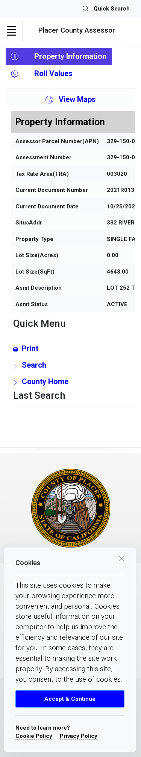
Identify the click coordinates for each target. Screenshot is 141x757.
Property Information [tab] (58, 57)
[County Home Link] (74, 381)
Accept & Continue (70, 699)
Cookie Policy (33, 736)
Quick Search (106, 8)
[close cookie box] (121, 558)
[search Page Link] (74, 365)
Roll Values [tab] (42, 74)
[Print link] (74, 348)
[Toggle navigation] (11, 31)
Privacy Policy (78, 736)
